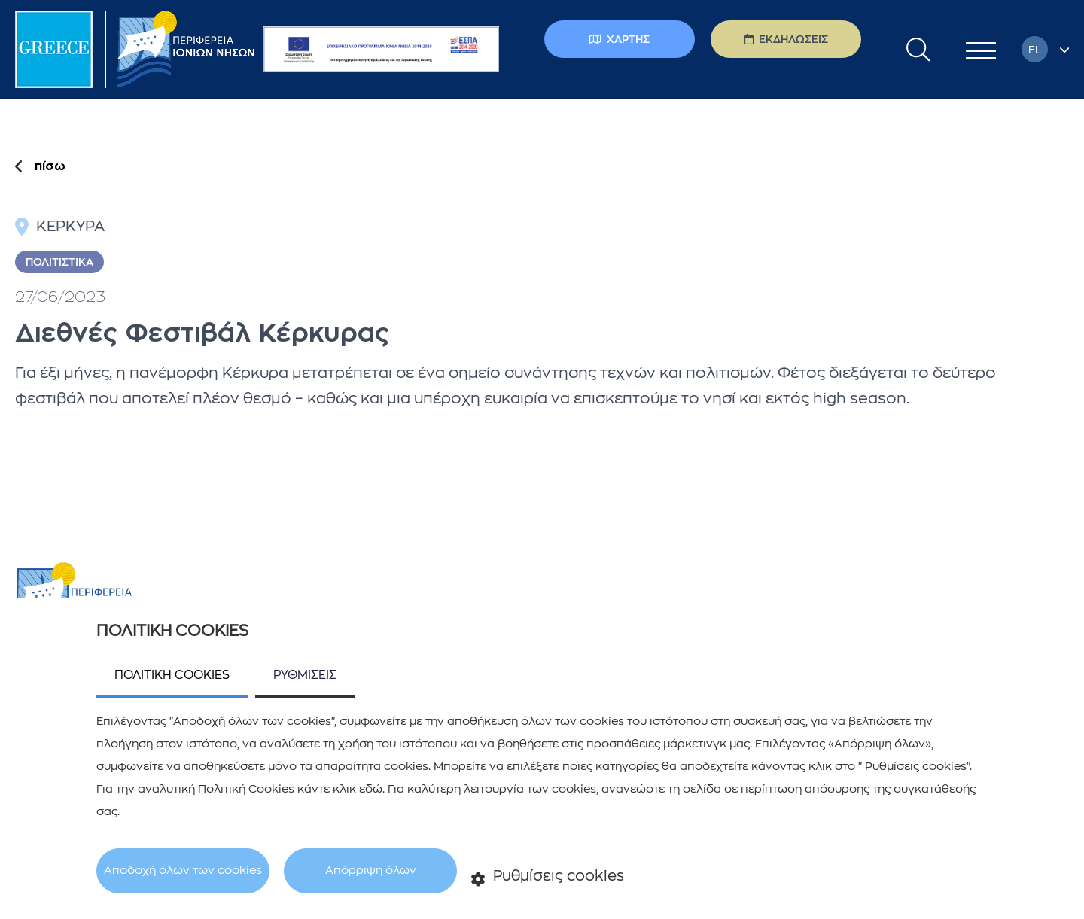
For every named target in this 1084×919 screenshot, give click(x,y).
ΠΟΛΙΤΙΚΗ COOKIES (172, 675)
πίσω (50, 166)
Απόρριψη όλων (370, 870)
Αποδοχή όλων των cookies (183, 870)
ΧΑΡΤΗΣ (619, 39)
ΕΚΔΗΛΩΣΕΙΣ (786, 39)
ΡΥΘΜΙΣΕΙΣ (304, 675)
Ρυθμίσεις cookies (547, 877)
